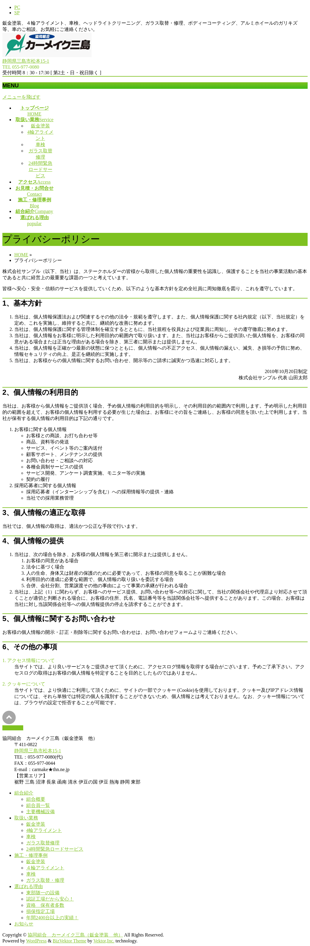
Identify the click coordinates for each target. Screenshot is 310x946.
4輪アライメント (44, 830)
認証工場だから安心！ (50, 898)
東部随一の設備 (43, 892)
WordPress (36, 940)
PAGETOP (12, 727)
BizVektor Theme (69, 940)
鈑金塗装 (40, 125)
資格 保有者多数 (45, 905)
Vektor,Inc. (103, 940)
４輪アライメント (45, 867)
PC (17, 7)
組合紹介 (23, 792)
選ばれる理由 (28, 886)
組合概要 (35, 799)
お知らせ (23, 923)
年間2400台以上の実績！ (52, 917)
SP (17, 12)
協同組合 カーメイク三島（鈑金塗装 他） (75, 934)
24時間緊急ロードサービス (40, 169)
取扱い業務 (26, 817)
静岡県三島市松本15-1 (25, 61)
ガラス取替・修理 (45, 880)
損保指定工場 (40, 911)
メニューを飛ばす (21, 97)
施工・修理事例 (31, 855)
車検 (40, 144)
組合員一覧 (38, 805)
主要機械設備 (40, 811)
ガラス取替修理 (43, 842)
